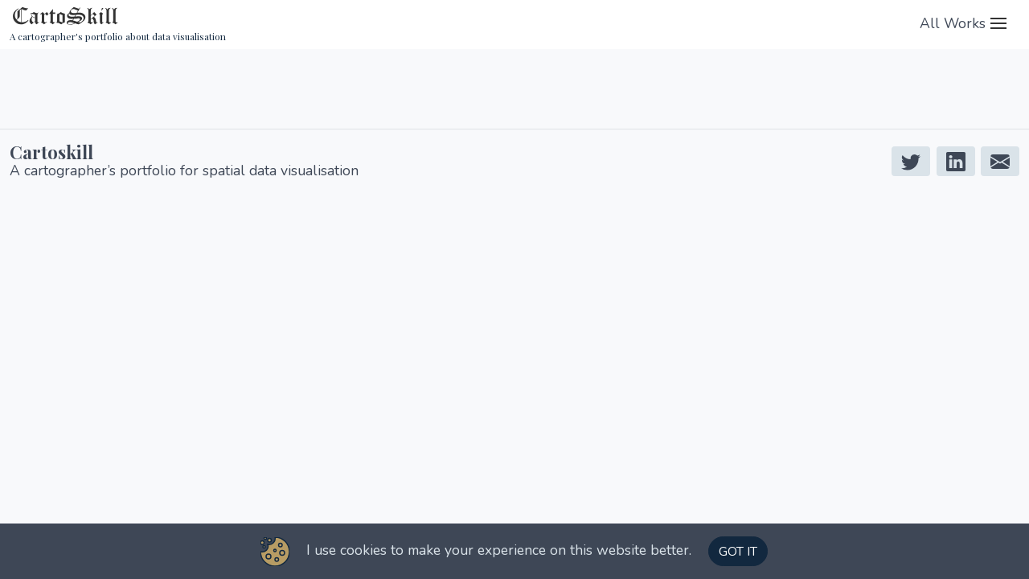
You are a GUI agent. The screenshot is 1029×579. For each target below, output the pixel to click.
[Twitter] (911, 161)
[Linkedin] (956, 161)
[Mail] (1000, 161)
